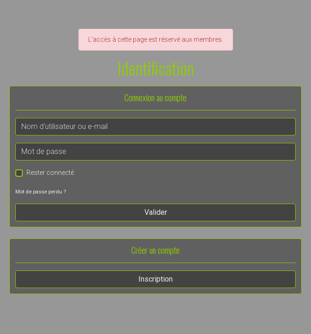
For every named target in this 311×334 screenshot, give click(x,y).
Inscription (155, 279)
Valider (155, 212)
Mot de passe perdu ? (40, 192)
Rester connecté (50, 172)
